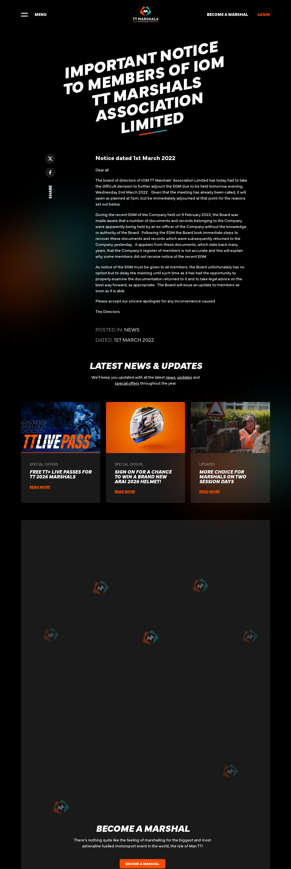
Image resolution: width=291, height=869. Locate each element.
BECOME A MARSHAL (227, 14)
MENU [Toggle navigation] (34, 14)
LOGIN (263, 14)
